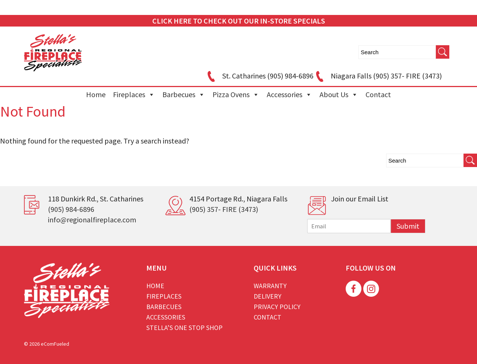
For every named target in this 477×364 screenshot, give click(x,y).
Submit (408, 226)
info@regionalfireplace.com (92, 219)
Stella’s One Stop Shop (184, 327)
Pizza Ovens (235, 94)
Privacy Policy (277, 306)
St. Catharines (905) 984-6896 (259, 75)
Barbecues (183, 94)
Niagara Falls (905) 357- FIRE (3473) (378, 75)
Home (96, 94)
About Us (338, 94)
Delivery (267, 296)
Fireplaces (134, 94)
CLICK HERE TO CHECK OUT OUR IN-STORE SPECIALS (238, 20)
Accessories (289, 94)
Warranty (270, 285)
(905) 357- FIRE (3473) (223, 209)
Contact (378, 94)
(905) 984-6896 (71, 209)
